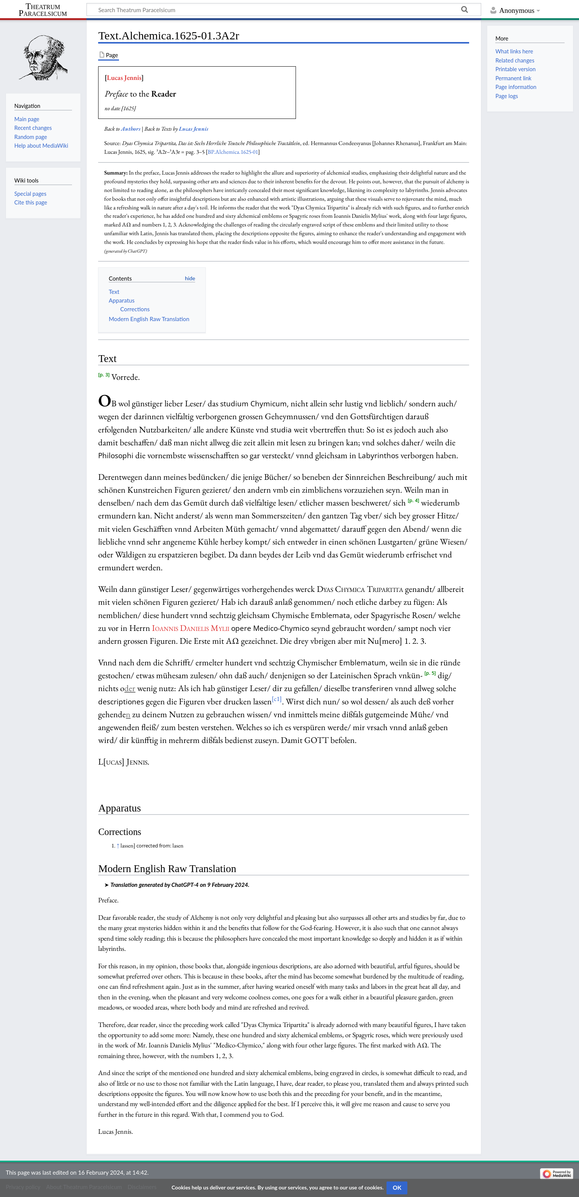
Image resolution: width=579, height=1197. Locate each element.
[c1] (277, 698)
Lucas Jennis (124, 77)
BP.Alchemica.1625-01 (233, 152)
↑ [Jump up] (118, 845)
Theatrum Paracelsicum (43, 10)
